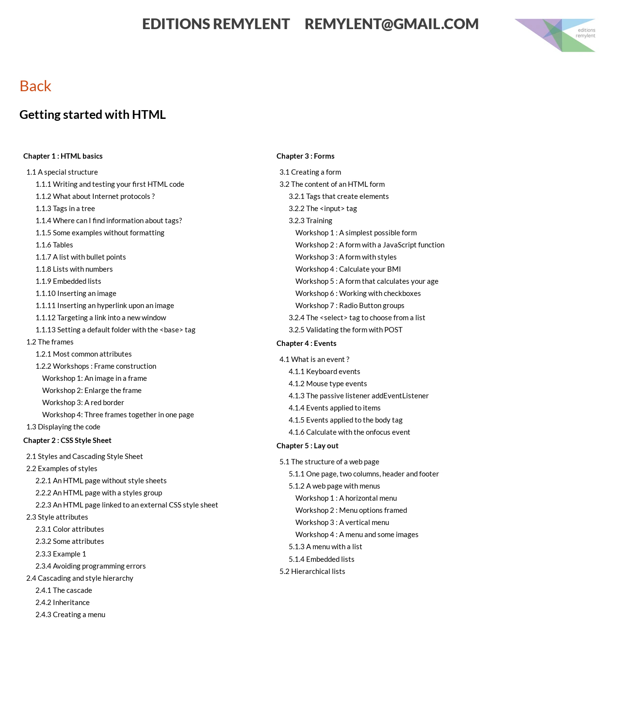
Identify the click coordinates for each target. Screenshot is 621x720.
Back (35, 85)
